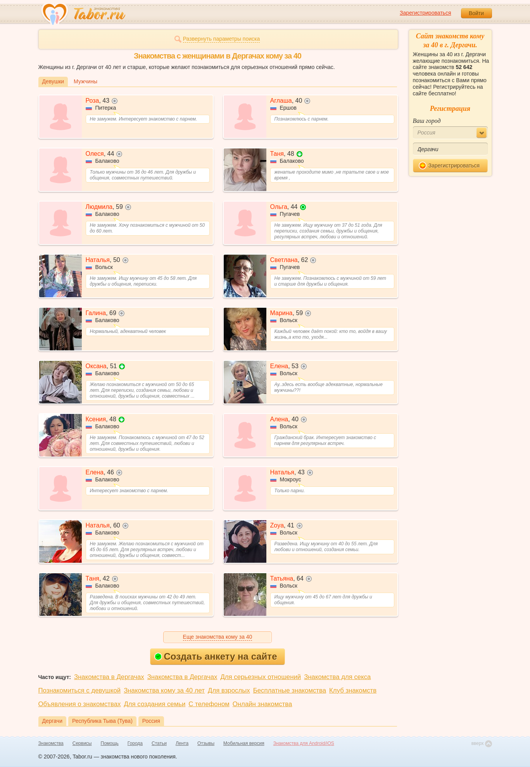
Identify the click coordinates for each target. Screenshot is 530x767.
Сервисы (82, 743)
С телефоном (208, 704)
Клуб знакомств (352, 690)
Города (135, 743)
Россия (151, 721)
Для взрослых (229, 690)
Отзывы (205, 743)
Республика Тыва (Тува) (102, 721)
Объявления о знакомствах (79, 704)
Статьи (159, 743)
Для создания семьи (154, 704)
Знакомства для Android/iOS (303, 743)
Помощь (110, 743)
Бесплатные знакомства (289, 690)
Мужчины (85, 81)
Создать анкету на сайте (215, 656)
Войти (476, 13)
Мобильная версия (243, 743)
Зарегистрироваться (425, 13)
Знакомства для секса (337, 677)
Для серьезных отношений (260, 677)
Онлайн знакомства (262, 704)
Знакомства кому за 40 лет (164, 690)
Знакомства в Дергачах (109, 677)
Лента (182, 743)
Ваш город (427, 120)
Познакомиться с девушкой (79, 690)
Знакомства (51, 743)
